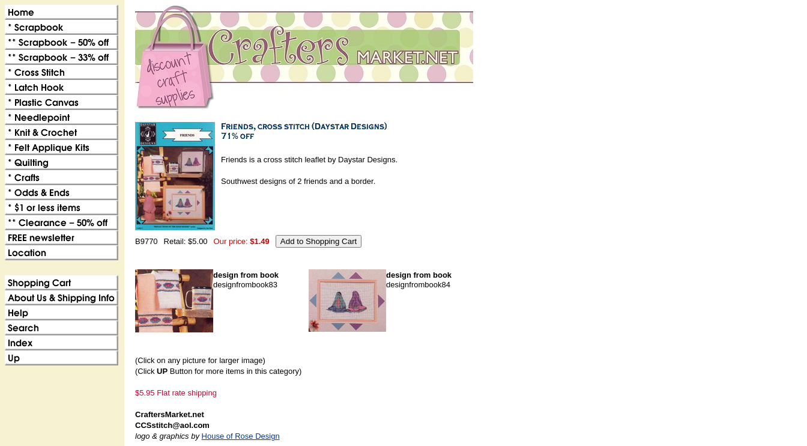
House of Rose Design (241, 436)
